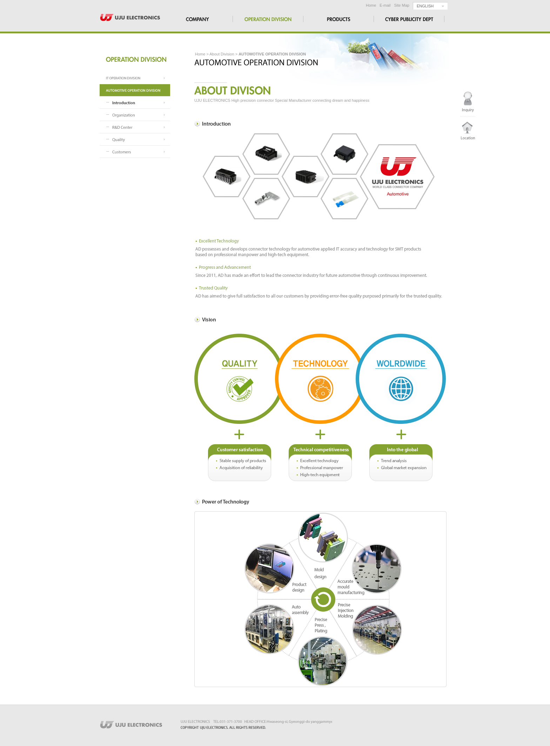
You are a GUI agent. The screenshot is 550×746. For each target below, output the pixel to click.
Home (371, 5)
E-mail (385, 5)
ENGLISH (425, 6)
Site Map (401, 5)
